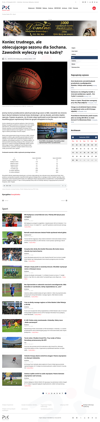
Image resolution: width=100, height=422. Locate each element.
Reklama (45, 8)
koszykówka (15, 194)
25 (84, 156)
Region (73, 48)
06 (92, 145)
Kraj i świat (75, 51)
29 (73, 160)
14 (96, 148)
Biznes (73, 64)
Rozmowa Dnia (76, 67)
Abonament (24, 409)
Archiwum (64, 8)
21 (96, 152)
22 (73, 156)
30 (76, 160)
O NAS (70, 8)
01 (73, 145)
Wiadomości (31, 8)
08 (73, 148)
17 (80, 152)
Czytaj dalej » (27, 227)
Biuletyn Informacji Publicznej (87, 405)
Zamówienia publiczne (47, 409)
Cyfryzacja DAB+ (64, 405)
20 (92, 152)
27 (92, 156)
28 (96, 156)
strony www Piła (58, 417)
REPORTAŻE (57, 8)
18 (84, 152)
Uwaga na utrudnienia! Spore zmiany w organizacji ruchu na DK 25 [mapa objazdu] (83, 109)
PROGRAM (38, 8)
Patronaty (75, 8)
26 (88, 156)
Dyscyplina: (6, 194)
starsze (5, 200)
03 (80, 145)
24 (80, 156)
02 (76, 145)
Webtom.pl (52, 417)
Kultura (74, 54)
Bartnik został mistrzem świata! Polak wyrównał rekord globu (45, 232)
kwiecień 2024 (84, 137)
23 (76, 156)
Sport (14, 14)
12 (88, 148)
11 (84, 148)
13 (92, 148)
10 (80, 148)
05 (88, 145)
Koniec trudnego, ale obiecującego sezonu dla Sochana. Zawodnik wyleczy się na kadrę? (34, 47)
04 (84, 145)
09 (76, 148)
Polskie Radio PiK (7, 14)
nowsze (64, 200)
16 (76, 152)
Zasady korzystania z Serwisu (29, 405)
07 (96, 145)
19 (88, 152)
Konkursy (50, 8)
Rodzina (74, 61)
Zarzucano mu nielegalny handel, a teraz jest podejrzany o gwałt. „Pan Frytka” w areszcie (83, 94)
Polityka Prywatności (7, 405)
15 (73, 152)
